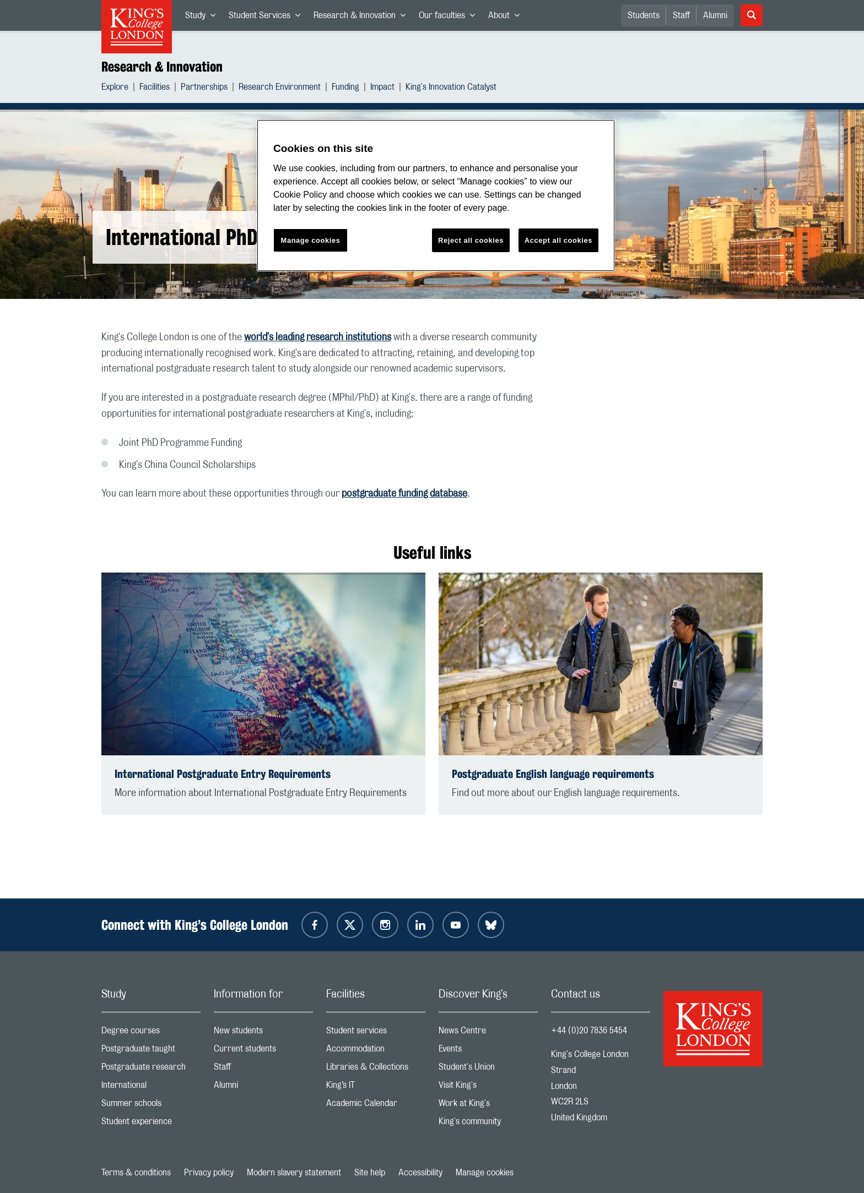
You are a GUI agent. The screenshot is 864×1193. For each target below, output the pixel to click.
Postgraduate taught (151, 1051)
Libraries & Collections (375, 1069)
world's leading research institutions (317, 337)
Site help (369, 1172)
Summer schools (151, 1106)
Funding (345, 88)
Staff (681, 15)
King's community (488, 1124)
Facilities (154, 88)
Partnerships (204, 88)
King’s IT (375, 1087)
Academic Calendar (375, 1106)
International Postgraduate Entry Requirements (223, 774)
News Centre (488, 1033)
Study (203, 17)
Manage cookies (485, 1172)
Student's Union (488, 1069)
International (151, 1087)
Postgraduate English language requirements (553, 774)
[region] (436, 195)
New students (263, 1033)
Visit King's (488, 1087)
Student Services (268, 17)
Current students (263, 1051)
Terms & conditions (136, 1172)
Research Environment (280, 88)
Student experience (151, 1124)
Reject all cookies (471, 240)
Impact (382, 88)
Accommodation (375, 1051)
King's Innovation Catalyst (451, 88)
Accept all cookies (558, 240)
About (507, 17)
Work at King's (488, 1106)
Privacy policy (209, 1172)
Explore (114, 88)
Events (488, 1051)
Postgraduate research (151, 1069)
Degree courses (151, 1033)
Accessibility (420, 1172)
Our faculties (450, 17)
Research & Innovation (363, 17)
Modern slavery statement (294, 1172)
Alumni (715, 15)
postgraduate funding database (404, 494)
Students (644, 15)
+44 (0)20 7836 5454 (589, 1030)
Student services (375, 1033)
